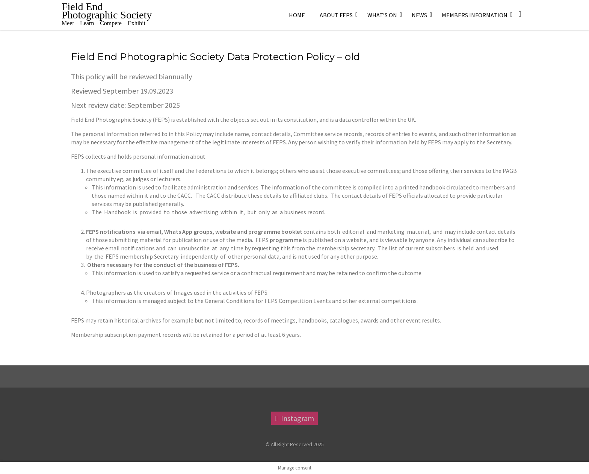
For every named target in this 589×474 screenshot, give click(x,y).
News (419, 15)
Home (297, 15)
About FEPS (336, 15)
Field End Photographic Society (107, 11)
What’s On (382, 15)
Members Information (474, 15)
